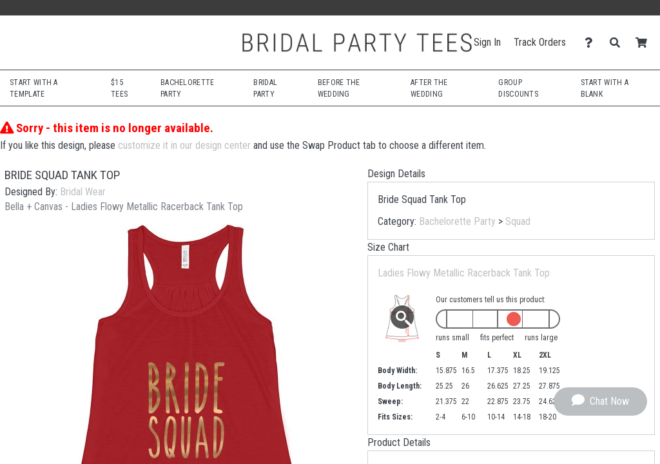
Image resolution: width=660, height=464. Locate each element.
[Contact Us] (592, 43)
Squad (517, 221)
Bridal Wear (83, 192)
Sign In (487, 42)
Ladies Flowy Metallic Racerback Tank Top (464, 273)
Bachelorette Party (457, 221)
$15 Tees (119, 88)
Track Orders (540, 42)
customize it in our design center (184, 145)
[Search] (618, 43)
